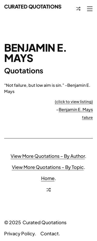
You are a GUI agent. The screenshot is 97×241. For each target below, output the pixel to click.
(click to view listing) (74, 101)
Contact (49, 233)
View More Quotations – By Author (48, 156)
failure (87, 117)
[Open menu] (90, 9)
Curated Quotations (33, 6)
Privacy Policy (19, 233)
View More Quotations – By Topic (48, 167)
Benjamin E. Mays (76, 109)
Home (48, 178)
